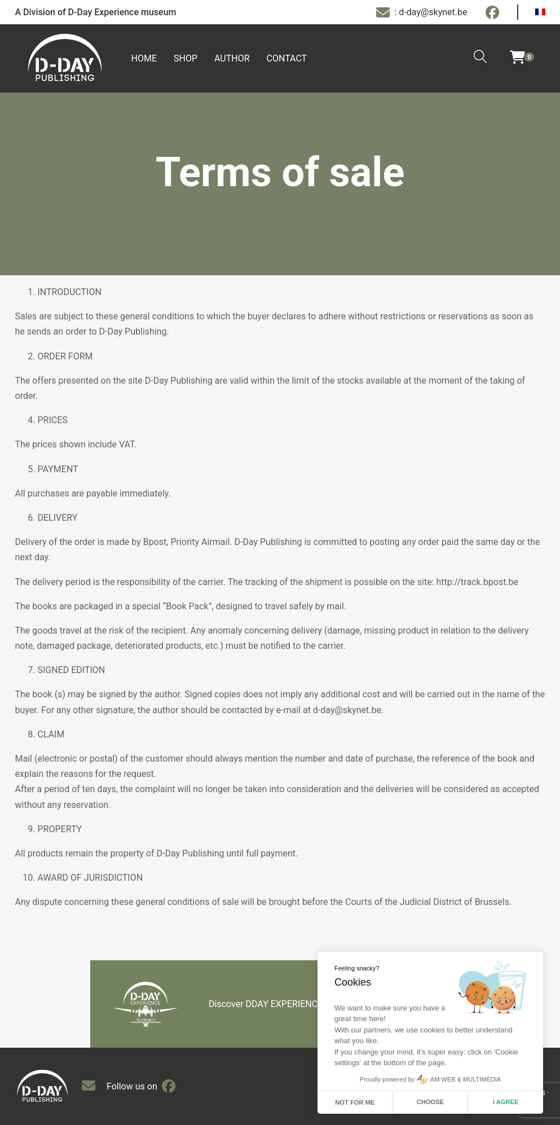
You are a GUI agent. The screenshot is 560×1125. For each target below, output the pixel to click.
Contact (287, 58)
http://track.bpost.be (477, 582)
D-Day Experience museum (122, 12)
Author (232, 58)
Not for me (354, 1102)
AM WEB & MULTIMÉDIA (465, 1079)
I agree (506, 1101)
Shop (185, 58)
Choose (430, 1101)
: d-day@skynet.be (421, 12)
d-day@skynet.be (347, 710)
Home (144, 58)
